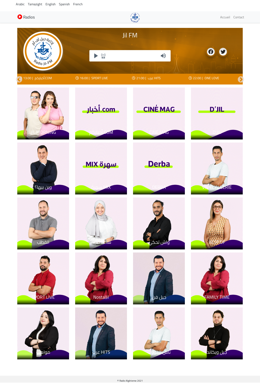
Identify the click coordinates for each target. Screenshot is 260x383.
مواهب (43, 352)
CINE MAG (159, 132)
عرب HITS (154, 78)
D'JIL (217, 132)
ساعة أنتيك (101, 242)
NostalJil (101, 297)
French (78, 4)
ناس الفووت (159, 352)
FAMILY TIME (217, 297)
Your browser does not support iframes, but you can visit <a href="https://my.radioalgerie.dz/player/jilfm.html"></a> (130, 56)
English (51, 4)
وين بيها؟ (43, 187)
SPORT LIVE (99, 78)
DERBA (159, 187)
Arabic (20, 4)
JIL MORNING (43, 132)
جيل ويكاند (217, 352)
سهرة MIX (101, 187)
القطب (43, 242)
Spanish (64, 4)
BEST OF (217, 242)
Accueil (225, 17)
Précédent (19, 80)
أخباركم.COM (43, 78)
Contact (238, 17)
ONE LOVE (212, 78)
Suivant (241, 80)
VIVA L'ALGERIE (217, 187)
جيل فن (159, 297)
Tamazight (35, 4)
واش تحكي (159, 242)
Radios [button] (26, 17)
